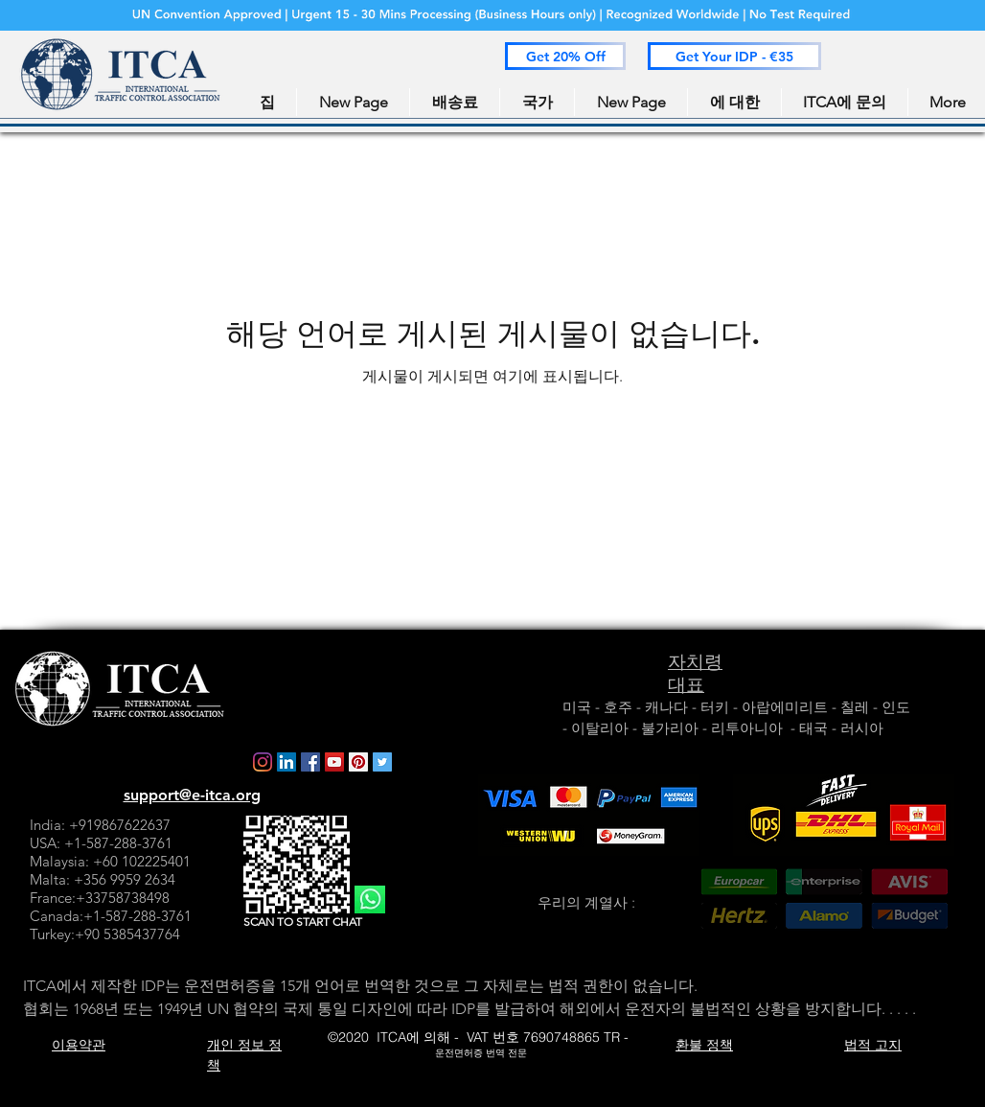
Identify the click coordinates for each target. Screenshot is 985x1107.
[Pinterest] (358, 762)
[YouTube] (334, 762)
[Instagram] (262, 762)
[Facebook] (310, 762)
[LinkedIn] (286, 762)
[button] (565, 56)
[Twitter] (382, 762)
